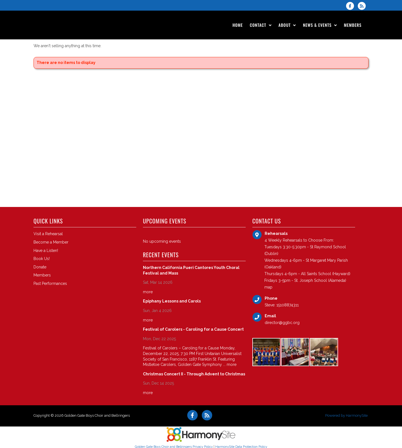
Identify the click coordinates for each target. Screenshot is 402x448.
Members (42, 275)
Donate (40, 267)
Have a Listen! (46, 250)
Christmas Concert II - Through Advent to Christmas (194, 374)
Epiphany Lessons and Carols (172, 301)
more (148, 292)
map (268, 287)
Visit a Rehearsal (48, 234)
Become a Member (51, 242)
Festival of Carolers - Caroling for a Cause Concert (193, 329)
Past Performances (50, 283)
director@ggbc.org (282, 322)
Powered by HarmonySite (346, 415)
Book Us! (42, 258)
